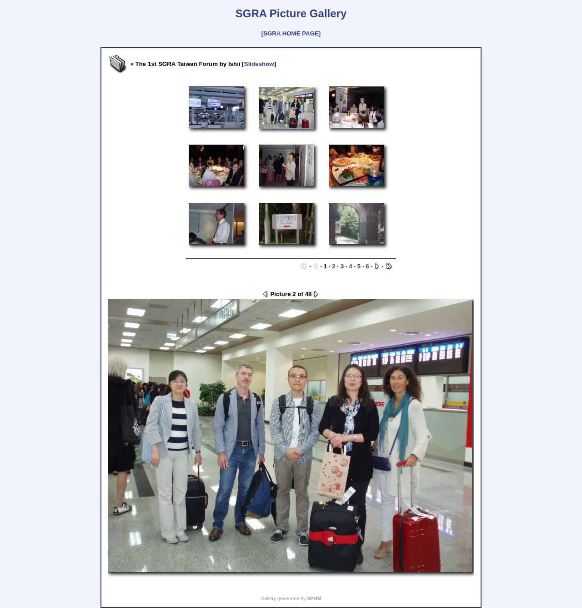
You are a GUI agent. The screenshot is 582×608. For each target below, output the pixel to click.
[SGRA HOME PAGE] (291, 33)
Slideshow (259, 63)
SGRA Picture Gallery (291, 13)
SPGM (314, 598)
